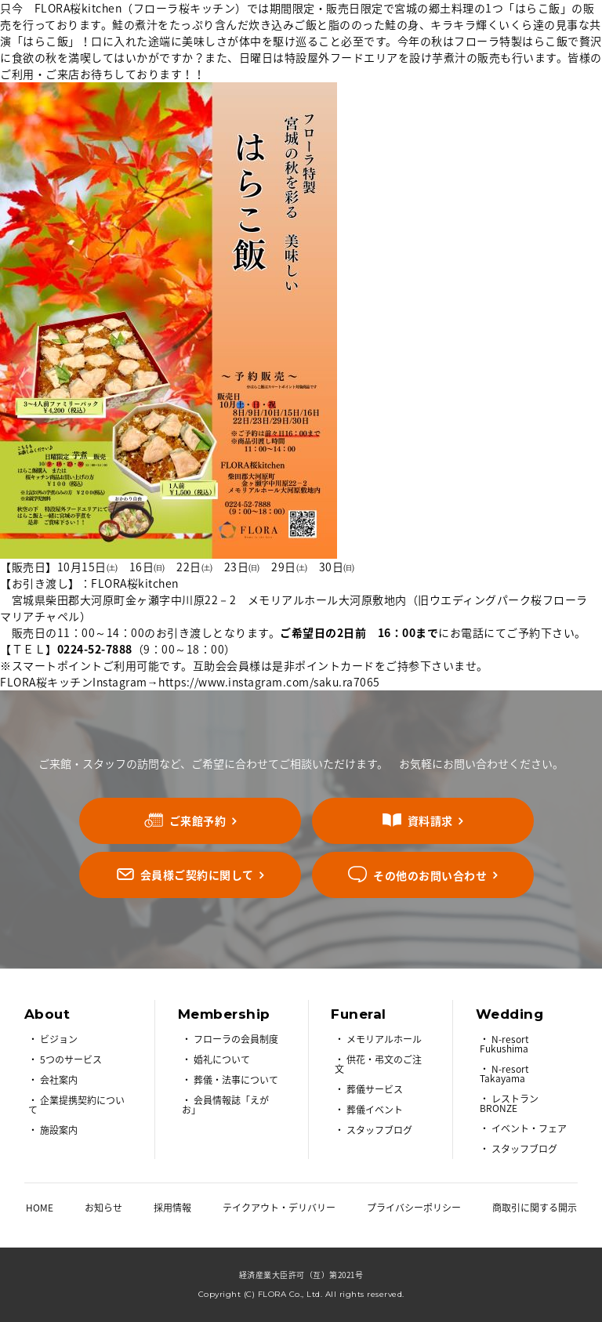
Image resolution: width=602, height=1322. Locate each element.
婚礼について (222, 1059)
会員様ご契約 (197, 874)
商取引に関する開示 (534, 1208)
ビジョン (59, 1039)
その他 (430, 874)
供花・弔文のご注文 (378, 1064)
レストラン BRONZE (509, 1103)
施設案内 (59, 1130)
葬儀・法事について (236, 1080)
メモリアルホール (384, 1039)
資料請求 (430, 820)
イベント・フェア (529, 1128)
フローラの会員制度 (236, 1039)
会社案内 (59, 1080)
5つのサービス (71, 1059)
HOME (39, 1208)
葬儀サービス (374, 1089)
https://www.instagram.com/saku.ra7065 (269, 682)
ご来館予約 (198, 820)
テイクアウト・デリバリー (279, 1208)
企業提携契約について (76, 1105)
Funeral (358, 1014)
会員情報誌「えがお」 (225, 1105)
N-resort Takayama (504, 1073)
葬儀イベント (374, 1110)
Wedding (510, 1014)
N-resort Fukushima (504, 1044)
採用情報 (172, 1208)
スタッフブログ (379, 1130)
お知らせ (103, 1208)
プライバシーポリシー (414, 1208)
